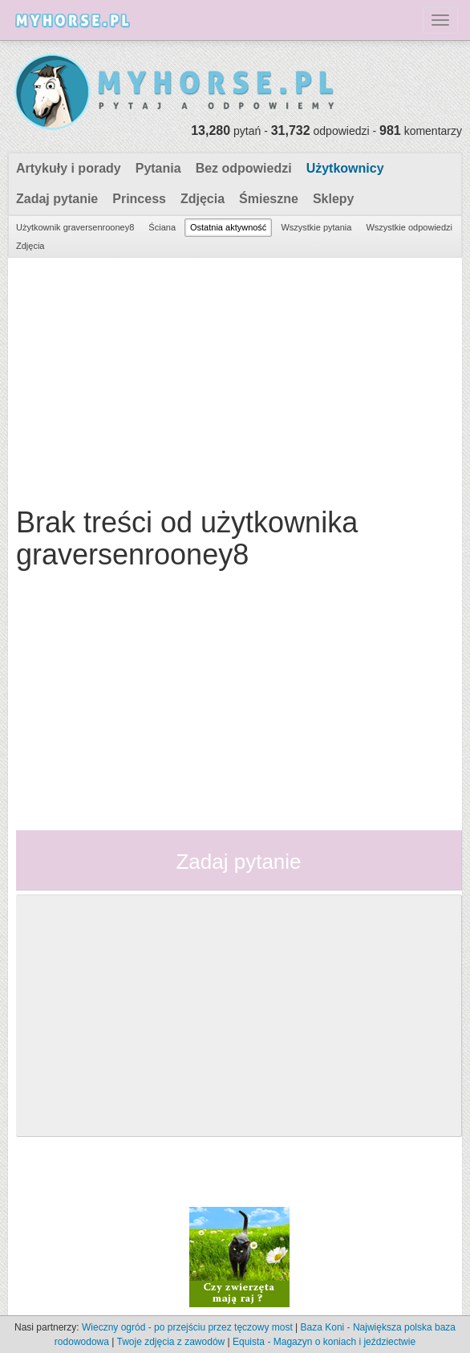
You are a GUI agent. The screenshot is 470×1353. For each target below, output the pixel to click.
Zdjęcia (202, 199)
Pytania (158, 168)
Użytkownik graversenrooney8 (75, 227)
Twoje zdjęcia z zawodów (170, 1341)
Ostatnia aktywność (228, 227)
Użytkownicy (345, 168)
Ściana (162, 227)
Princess (139, 199)
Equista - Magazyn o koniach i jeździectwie (324, 1341)
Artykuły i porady (68, 168)
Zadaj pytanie (57, 199)
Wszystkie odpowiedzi (409, 227)
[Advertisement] (233, 378)
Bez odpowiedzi (244, 168)
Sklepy (334, 199)
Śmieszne (268, 199)
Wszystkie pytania (316, 227)
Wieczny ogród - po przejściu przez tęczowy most (187, 1327)
